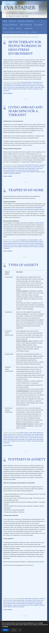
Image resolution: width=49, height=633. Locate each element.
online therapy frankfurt (26, 83)
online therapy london (37, 83)
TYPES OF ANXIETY (23, 265)
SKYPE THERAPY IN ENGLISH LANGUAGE (29, 89)
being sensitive (35, 165)
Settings (14, 630)
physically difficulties (33, 241)
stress (41, 89)
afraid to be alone (25, 432)
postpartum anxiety (11, 603)
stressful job (6, 90)
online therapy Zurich (32, 85)
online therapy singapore (20, 85)
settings (5, 626)
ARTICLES (34, 32)
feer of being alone (20, 436)
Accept (5, 630)
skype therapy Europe (39, 87)
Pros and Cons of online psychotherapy (16, 87)
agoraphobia (23, 239)
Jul (4, 41)
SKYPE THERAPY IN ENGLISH (10, 89)
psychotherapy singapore (9, 171)
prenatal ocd (6, 245)
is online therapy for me (37, 82)
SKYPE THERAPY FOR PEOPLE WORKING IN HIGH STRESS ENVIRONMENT (24, 48)
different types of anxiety (29, 434)
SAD (26, 439)
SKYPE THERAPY (29, 87)
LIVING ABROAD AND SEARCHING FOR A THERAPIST (25, 111)
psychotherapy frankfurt (22, 170)
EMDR (5, 28)
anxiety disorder (39, 223)
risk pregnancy (31, 245)
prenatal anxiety (29, 243)
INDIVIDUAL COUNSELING (25, 21)
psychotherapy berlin (12, 170)
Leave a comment (7, 93)
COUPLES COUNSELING (10, 25)
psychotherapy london (34, 170)
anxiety (22, 82)
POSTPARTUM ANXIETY (27, 459)
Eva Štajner (19, 8)
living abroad (10, 437)
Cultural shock (9, 166)
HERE (14, 479)
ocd (13, 83)
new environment (11, 168)
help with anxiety (37, 166)
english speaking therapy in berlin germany (23, 166)
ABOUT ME (12, 21)
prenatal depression (38, 243)
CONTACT (19, 28)
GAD (26, 436)
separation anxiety (32, 439)
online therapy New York (9, 85)
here (37, 561)
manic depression (7, 83)
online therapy (17, 83)
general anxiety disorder (33, 436)
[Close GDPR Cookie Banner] (20, 629)
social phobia (6, 442)
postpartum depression (12, 243)
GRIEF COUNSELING (26, 25)
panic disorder (21, 439)
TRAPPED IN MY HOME (25, 190)
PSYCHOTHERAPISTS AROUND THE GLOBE (16, 32)
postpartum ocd (21, 243)
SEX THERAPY (38, 25)
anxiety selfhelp (27, 165)
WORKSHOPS (28, 28)
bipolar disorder (27, 82)
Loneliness (16, 437)
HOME (5, 21)
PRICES (11, 28)
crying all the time (12, 434)
